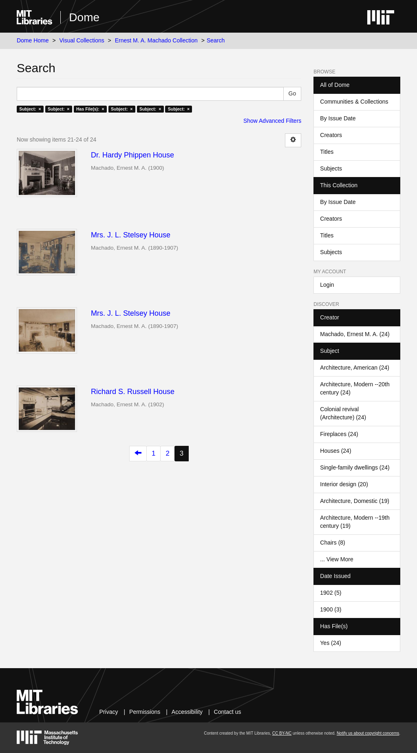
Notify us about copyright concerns (368, 733)
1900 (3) (330, 609)
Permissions (144, 712)
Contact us (227, 712)
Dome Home (33, 40)
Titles (326, 151)
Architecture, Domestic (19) (354, 501)
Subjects (331, 168)
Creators (331, 135)
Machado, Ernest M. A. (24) (354, 334)
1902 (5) (330, 592)
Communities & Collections (354, 101)
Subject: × (30, 108)
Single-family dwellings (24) (354, 467)
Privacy (108, 712)
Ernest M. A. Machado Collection (156, 40)
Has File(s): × (90, 108)
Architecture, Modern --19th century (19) (354, 521)
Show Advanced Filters (272, 120)
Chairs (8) (332, 542)
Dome (84, 17)
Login (327, 284)
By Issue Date (337, 118)
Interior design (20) (344, 484)
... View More (336, 559)
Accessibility (187, 712)
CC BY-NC (281, 733)
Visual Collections (81, 40)
